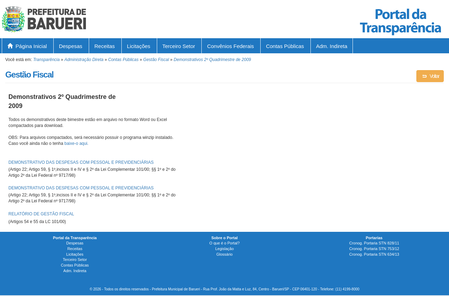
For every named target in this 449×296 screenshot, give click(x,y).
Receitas (104, 46)
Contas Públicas (285, 46)
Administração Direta (84, 59)
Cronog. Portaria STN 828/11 (374, 243)
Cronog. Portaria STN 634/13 (374, 254)
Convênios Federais (230, 46)
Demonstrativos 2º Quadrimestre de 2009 (212, 59)
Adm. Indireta (331, 46)
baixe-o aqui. (76, 143)
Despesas (70, 46)
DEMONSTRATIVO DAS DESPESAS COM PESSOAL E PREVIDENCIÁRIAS (81, 162)
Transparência (46, 59)
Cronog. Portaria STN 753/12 (374, 249)
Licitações (138, 46)
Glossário (224, 254)
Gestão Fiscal (156, 59)
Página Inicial (27, 46)
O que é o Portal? (224, 243)
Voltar (430, 76)
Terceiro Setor (178, 46)
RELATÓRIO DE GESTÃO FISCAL (41, 213)
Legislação (224, 249)
